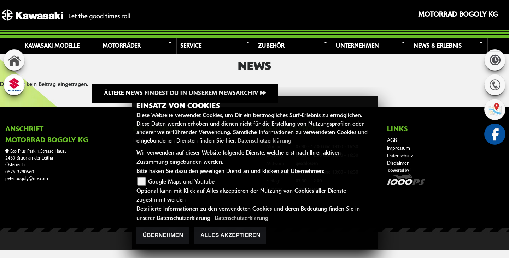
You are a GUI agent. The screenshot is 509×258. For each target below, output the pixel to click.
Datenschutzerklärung (264, 141)
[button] (139, 46)
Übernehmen (162, 235)
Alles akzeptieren (230, 235)
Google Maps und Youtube (181, 182)
